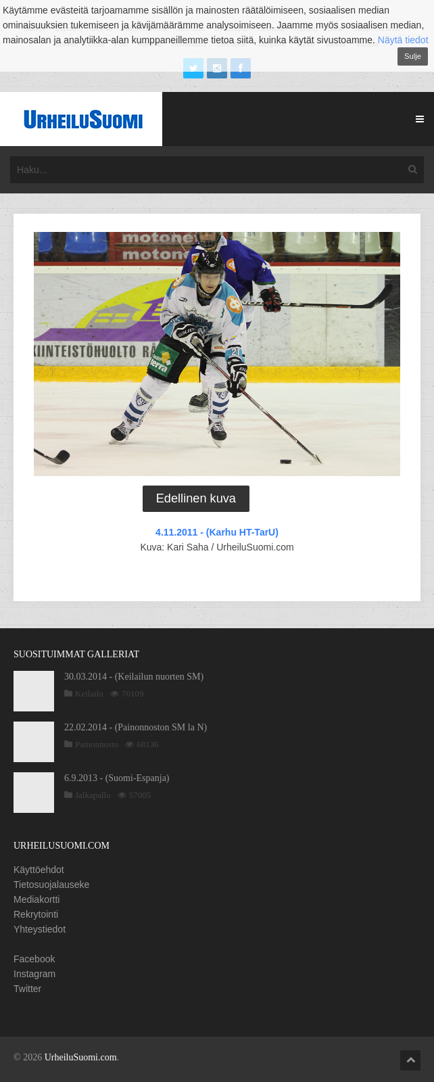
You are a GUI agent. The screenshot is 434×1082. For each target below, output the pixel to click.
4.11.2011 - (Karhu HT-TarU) (217, 532)
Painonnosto (96, 744)
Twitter (27, 988)
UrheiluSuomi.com (81, 1057)
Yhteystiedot (40, 929)
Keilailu (89, 693)
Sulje (412, 56)
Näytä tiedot (403, 39)
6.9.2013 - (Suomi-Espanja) (117, 778)
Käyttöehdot (39, 869)
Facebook (34, 959)
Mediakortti (36, 899)
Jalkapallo (93, 795)
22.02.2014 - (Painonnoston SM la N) (135, 727)
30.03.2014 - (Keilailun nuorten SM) (133, 677)
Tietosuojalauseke (51, 884)
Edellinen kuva (196, 498)
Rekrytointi (36, 914)
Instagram (34, 973)
